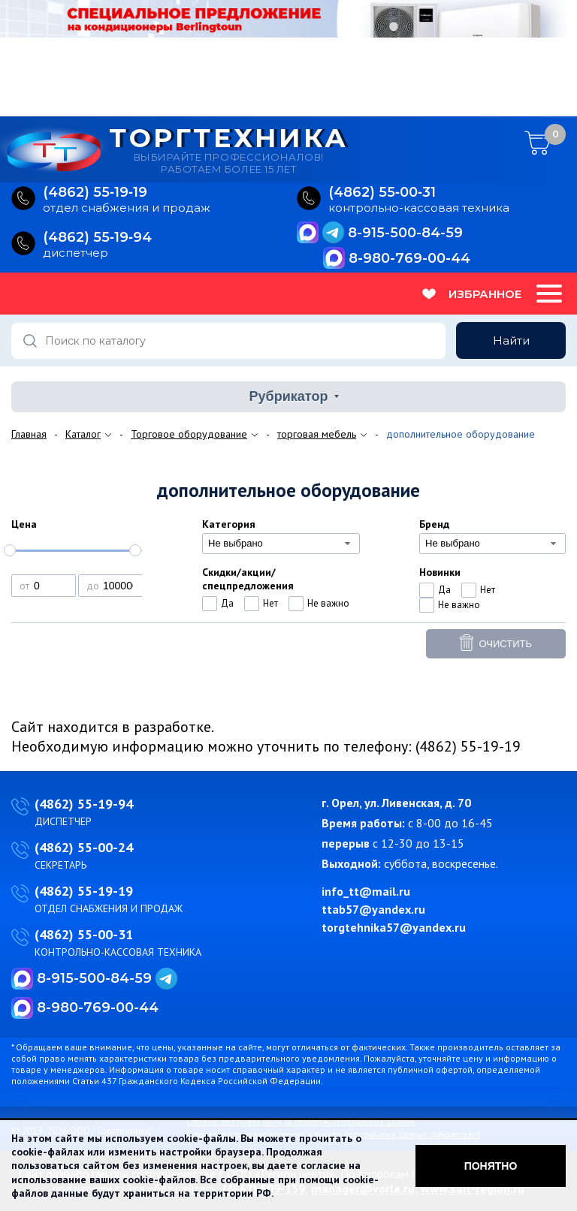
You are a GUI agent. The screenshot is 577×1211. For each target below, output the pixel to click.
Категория (228, 524)
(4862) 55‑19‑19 (95, 192)
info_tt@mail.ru (366, 891)
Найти (511, 340)
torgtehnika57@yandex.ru (394, 927)
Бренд (434, 524)
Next (565, 60)
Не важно (328, 603)
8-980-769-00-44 (409, 258)
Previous (11, 60)
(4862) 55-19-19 (84, 890)
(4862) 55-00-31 (84, 934)
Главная (29, 434)
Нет (270, 603)
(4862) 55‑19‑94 (97, 237)
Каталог (83, 434)
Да (227, 603)
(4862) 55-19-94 (84, 803)
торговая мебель (316, 434)
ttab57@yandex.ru (373, 909)
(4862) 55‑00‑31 (382, 192)
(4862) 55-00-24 (84, 847)
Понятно (491, 1166)
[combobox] (281, 543)
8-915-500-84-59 (405, 232)
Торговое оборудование (189, 434)
